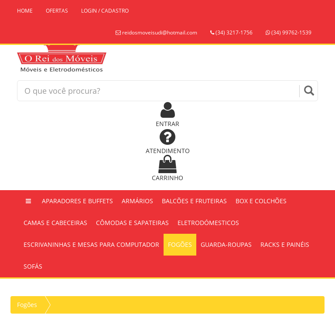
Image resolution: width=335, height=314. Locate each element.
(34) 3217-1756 (231, 32)
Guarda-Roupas (226, 244)
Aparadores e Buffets (77, 201)
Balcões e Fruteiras (194, 201)
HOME (25, 10)
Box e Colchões (261, 201)
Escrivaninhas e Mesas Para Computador (91, 244)
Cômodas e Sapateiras (132, 222)
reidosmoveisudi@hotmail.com (156, 32)
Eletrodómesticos (208, 222)
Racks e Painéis (284, 244)
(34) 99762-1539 (288, 32)
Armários (137, 201)
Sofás (33, 266)
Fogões (180, 244)
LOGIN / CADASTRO (105, 10)
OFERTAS (57, 10)
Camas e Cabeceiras (55, 222)
